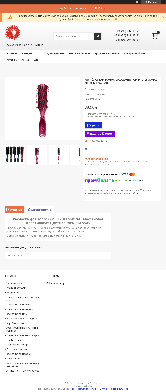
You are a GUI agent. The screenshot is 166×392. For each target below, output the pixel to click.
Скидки (27, 53)
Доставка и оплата (107, 53)
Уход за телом (14, 292)
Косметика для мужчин (19, 353)
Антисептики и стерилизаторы (23, 370)
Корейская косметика (18, 323)
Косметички (12, 358)
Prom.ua (97, 383)
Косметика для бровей (18, 304)
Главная (12, 53)
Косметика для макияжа (19, 309)
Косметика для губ (16, 313)
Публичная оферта (56, 283)
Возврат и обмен (134, 53)
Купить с (101, 133)
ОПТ (39, 53)
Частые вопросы (79, 53)
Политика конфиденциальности (113, 389)
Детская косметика (16, 349)
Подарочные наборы (17, 344)
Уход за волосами (16, 287)
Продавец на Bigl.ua (83, 386)
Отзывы (12, 59)
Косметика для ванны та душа (22, 335)
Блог (36, 59)
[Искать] (97, 36)
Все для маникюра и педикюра (22, 318)
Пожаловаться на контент (83, 389)
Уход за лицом (14, 283)
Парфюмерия (13, 339)
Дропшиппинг (55, 53)
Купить (94, 125)
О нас (25, 59)
